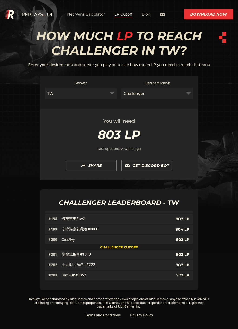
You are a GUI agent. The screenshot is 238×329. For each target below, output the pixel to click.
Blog (146, 14)
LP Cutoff (123, 14)
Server (81, 83)
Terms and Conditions (103, 315)
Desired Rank (157, 83)
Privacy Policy (141, 315)
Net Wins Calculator (86, 14)
